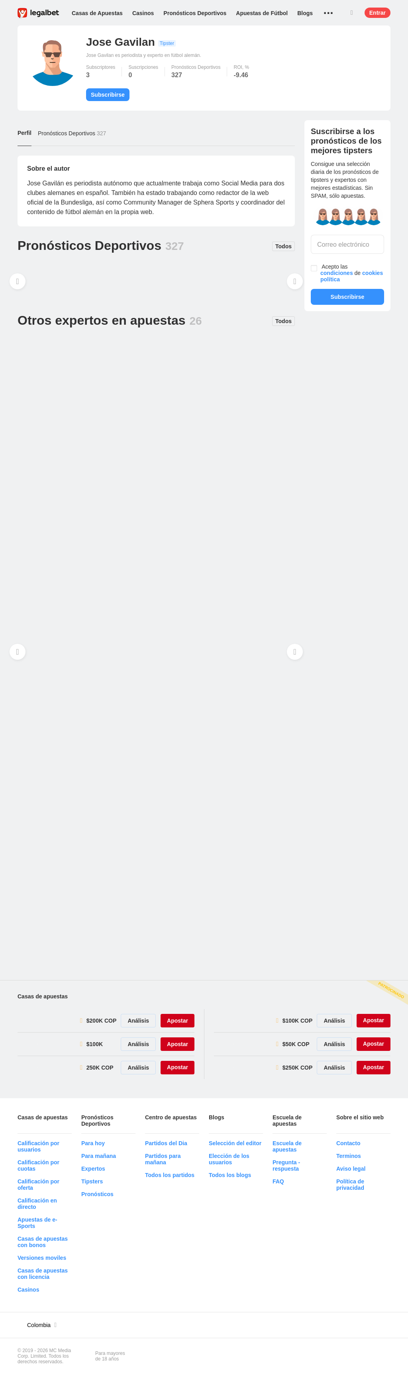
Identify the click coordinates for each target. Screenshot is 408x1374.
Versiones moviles (42, 1258)
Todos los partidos (169, 1175)
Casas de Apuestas (97, 13)
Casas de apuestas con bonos (43, 1242)
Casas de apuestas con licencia (43, 1273)
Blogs (305, 13)
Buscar (352, 13)
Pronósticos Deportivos (194, 13)
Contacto (348, 1143)
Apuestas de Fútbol (262, 13)
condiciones (336, 273)
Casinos (143, 13)
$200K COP (101, 1020)
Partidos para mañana (162, 1159)
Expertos (93, 1168)
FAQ (278, 1181)
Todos (283, 246)
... (328, 10)
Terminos (348, 1156)
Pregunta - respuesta (286, 1165)
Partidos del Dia (166, 1143)
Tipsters (92, 1181)
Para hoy (93, 1143)
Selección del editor (235, 1143)
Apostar (177, 1020)
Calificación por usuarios (38, 1146)
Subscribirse (108, 95)
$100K (94, 1044)
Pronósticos (97, 1194)
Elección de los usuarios (229, 1159)
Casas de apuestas (43, 996)
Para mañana (98, 1156)
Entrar (377, 13)
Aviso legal (350, 1168)
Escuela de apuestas (287, 1146)
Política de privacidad (350, 1184)
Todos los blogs (230, 1175)
